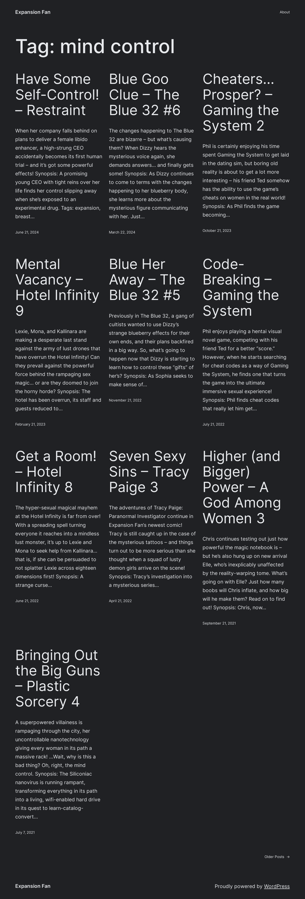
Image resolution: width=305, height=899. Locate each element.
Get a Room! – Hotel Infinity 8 (56, 471)
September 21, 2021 (219, 623)
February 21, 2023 (30, 424)
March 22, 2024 (122, 232)
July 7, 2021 (25, 832)
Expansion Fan (33, 12)
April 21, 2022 (120, 601)
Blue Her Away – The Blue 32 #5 (147, 279)
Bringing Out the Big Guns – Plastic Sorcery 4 (57, 678)
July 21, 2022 (213, 424)
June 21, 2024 (27, 232)
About (285, 12)
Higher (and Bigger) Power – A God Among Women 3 (242, 487)
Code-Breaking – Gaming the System (241, 287)
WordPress (277, 886)
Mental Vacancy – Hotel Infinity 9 (57, 287)
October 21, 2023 (217, 230)
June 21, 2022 (27, 601)
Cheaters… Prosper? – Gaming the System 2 (241, 102)
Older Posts (277, 857)
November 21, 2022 (125, 400)
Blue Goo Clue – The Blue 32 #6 (145, 94)
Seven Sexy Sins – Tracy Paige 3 (149, 471)
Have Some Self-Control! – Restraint (57, 94)
